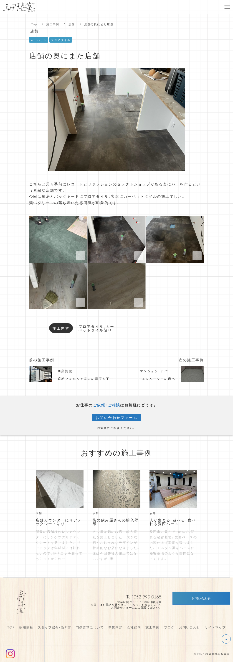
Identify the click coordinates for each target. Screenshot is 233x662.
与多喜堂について (90, 627)
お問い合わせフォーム (116, 417)
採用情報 (26, 627)
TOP (11, 627)
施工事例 (52, 24)
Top (34, 24)
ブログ (169, 627)
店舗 (71, 24)
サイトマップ (215, 627)
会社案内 (134, 627)
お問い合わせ (189, 627)
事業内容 (115, 627)
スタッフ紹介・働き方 (54, 627)
